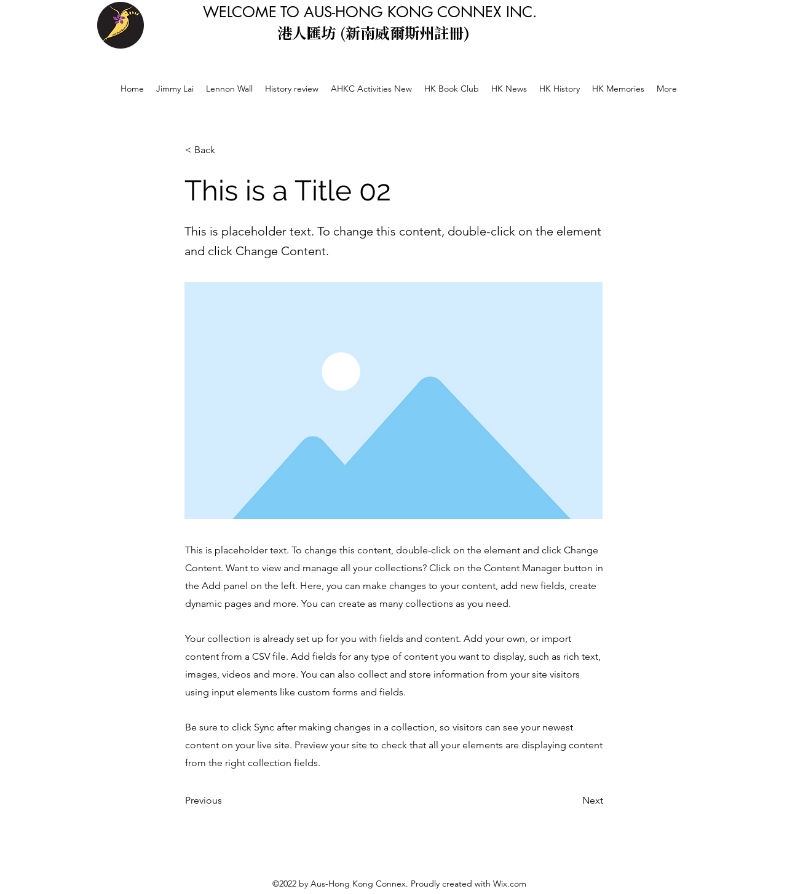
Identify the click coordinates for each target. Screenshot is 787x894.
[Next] (572, 800)
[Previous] (225, 800)
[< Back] (225, 150)
